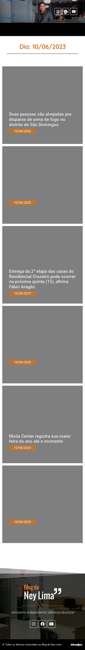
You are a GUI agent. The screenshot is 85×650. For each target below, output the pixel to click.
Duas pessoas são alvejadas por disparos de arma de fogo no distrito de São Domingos (40, 119)
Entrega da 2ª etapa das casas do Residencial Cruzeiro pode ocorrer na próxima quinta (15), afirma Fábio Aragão (42, 279)
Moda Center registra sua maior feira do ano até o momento (40, 439)
